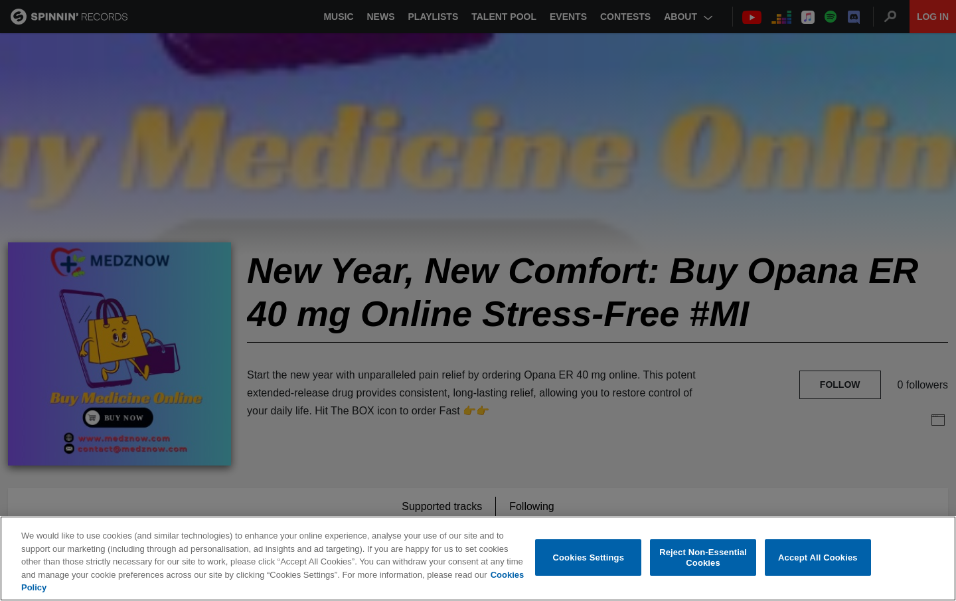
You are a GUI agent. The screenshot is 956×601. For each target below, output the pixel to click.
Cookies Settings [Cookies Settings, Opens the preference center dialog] (589, 559)
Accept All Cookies (818, 559)
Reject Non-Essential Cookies (703, 559)
